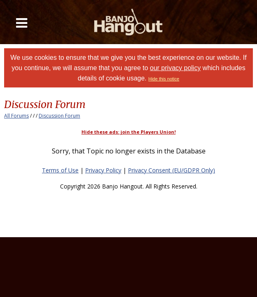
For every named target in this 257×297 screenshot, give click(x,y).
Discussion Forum (59, 115)
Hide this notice (163, 78)
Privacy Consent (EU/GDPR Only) (171, 170)
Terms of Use (60, 170)
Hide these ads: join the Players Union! (128, 132)
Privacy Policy (103, 170)
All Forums (16, 115)
